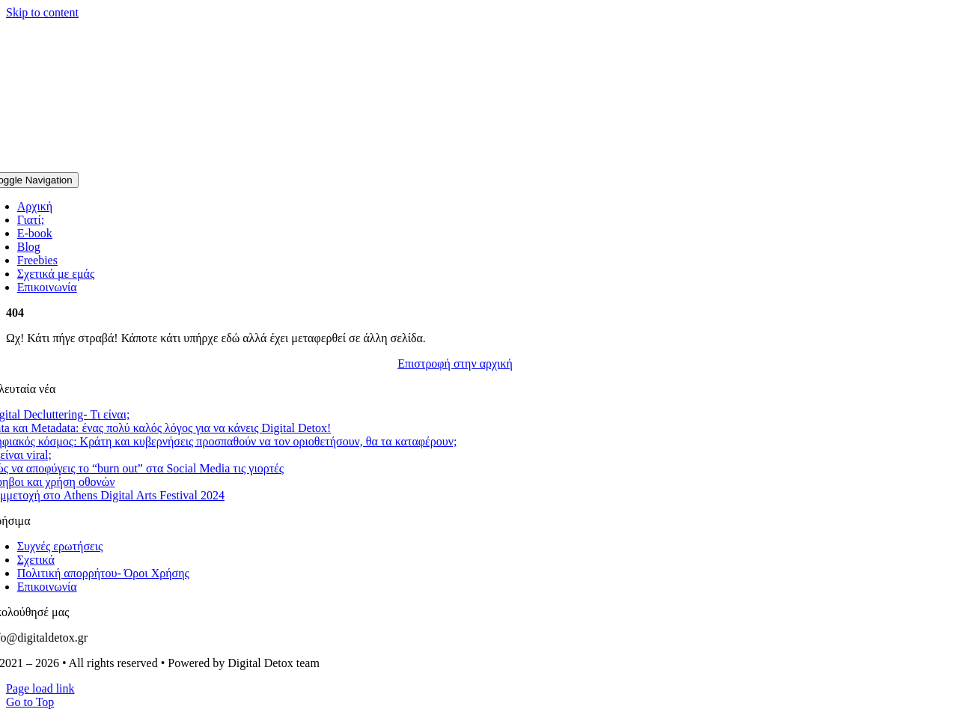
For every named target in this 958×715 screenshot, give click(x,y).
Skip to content (42, 12)
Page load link (40, 688)
